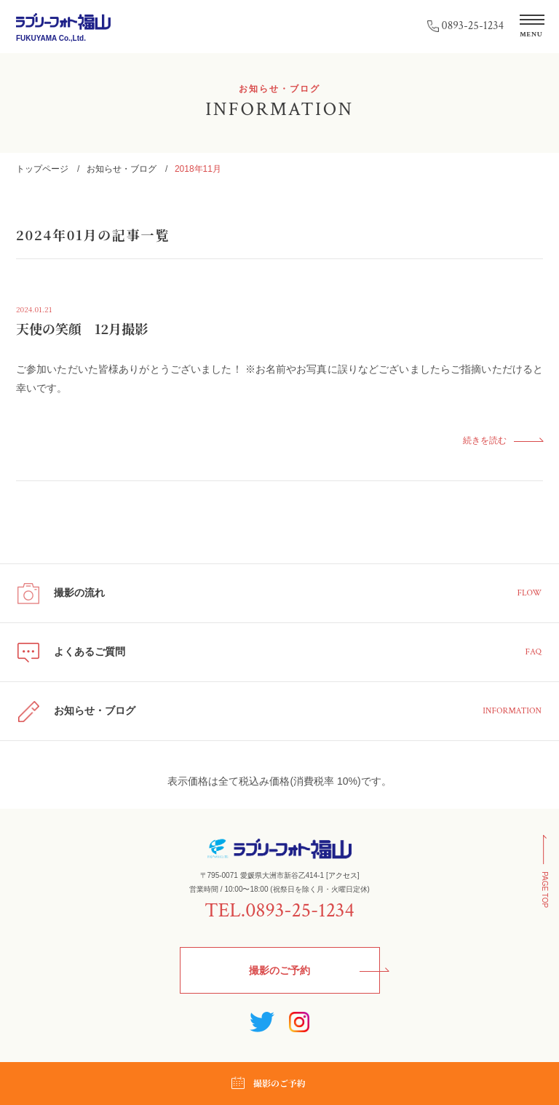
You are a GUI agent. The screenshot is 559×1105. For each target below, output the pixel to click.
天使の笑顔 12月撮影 (82, 328)
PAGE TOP (545, 890)
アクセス (342, 875)
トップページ (42, 169)
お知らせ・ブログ (121, 169)
